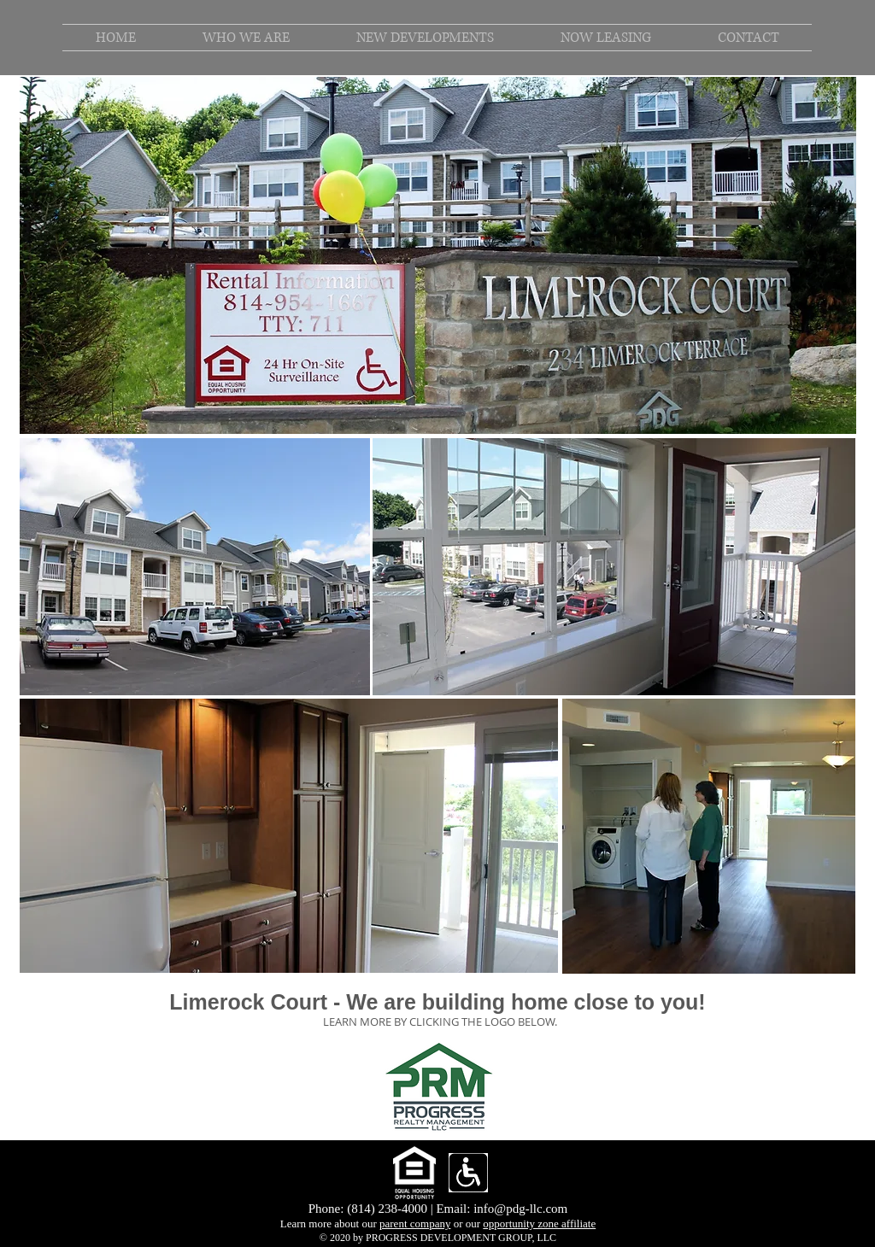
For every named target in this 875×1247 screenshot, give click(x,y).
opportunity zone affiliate (539, 1223)
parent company (414, 1223)
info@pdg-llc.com (520, 1208)
